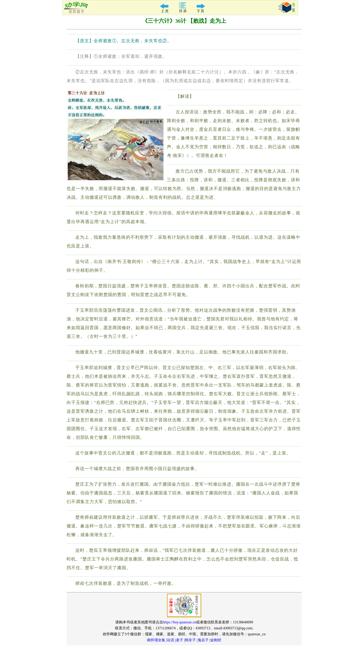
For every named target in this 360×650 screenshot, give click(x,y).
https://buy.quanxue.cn (179, 622)
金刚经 (215, 640)
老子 (179, 640)
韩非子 (190, 640)
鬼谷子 (203, 640)
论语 (170, 640)
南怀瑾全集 (156, 640)
